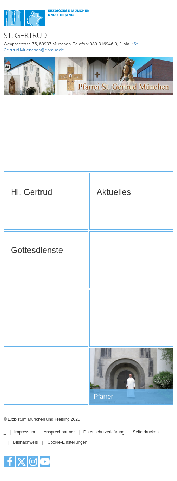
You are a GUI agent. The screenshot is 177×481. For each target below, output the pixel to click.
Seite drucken (145, 432)
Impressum (24, 432)
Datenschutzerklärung (104, 432)
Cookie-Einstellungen (67, 442)
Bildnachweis (25, 442)
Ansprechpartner (59, 432)
